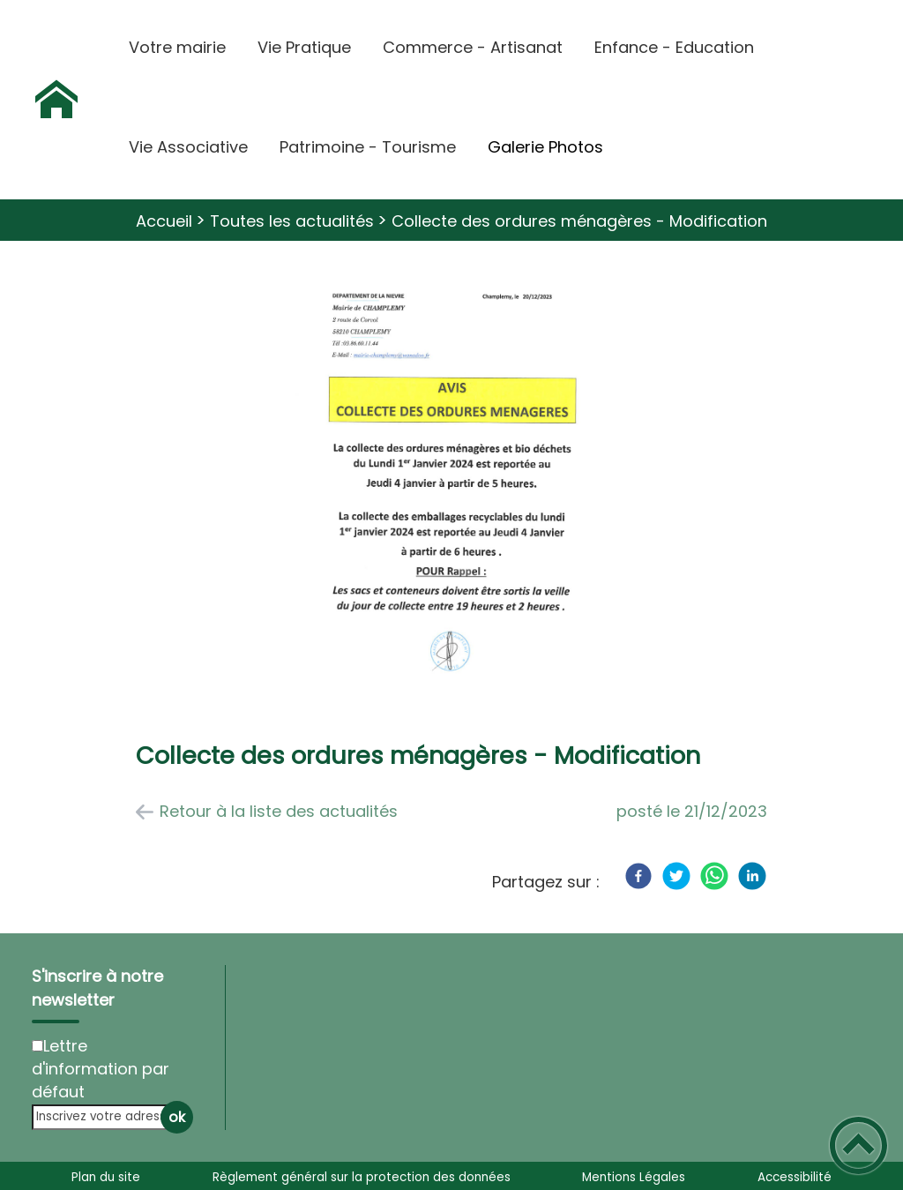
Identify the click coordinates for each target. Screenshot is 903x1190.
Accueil (164, 221)
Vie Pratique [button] (304, 47)
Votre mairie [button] (177, 47)
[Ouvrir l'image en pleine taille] (451, 483)
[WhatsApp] (714, 876)
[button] (858, 1145)
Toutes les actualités (292, 221)
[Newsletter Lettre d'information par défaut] (37, 1046)
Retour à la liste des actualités (279, 811)
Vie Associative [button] (188, 147)
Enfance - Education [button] (674, 47)
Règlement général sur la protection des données (362, 1177)
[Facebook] (638, 876)
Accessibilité (794, 1177)
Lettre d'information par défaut (100, 1069)
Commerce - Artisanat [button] (473, 47)
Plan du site (105, 1177)
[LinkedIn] (752, 876)
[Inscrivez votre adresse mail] (105, 1117)
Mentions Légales (633, 1177)
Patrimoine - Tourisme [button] (368, 147)
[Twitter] (676, 876)
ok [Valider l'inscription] (176, 1117)
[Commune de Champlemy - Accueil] (56, 100)
